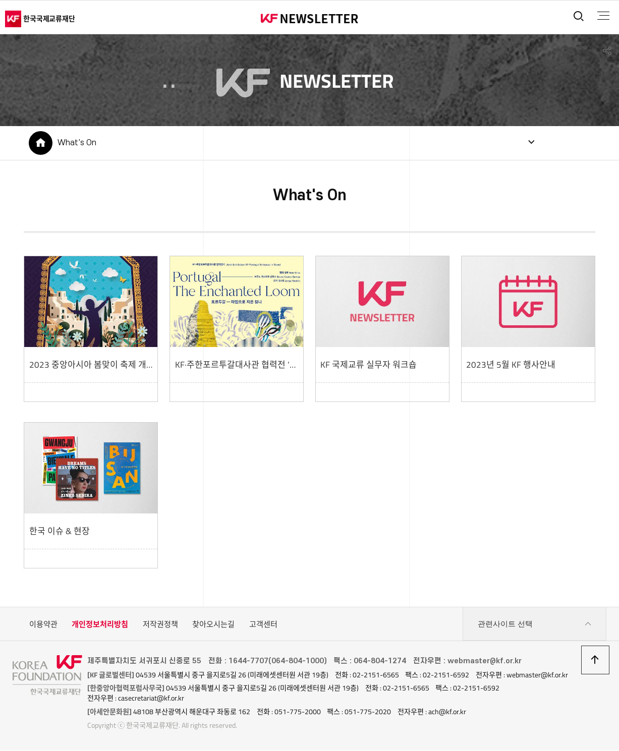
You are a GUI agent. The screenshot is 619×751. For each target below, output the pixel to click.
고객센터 (263, 625)
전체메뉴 (602, 16)
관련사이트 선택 (535, 625)
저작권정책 (160, 625)
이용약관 (43, 625)
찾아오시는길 (213, 625)
